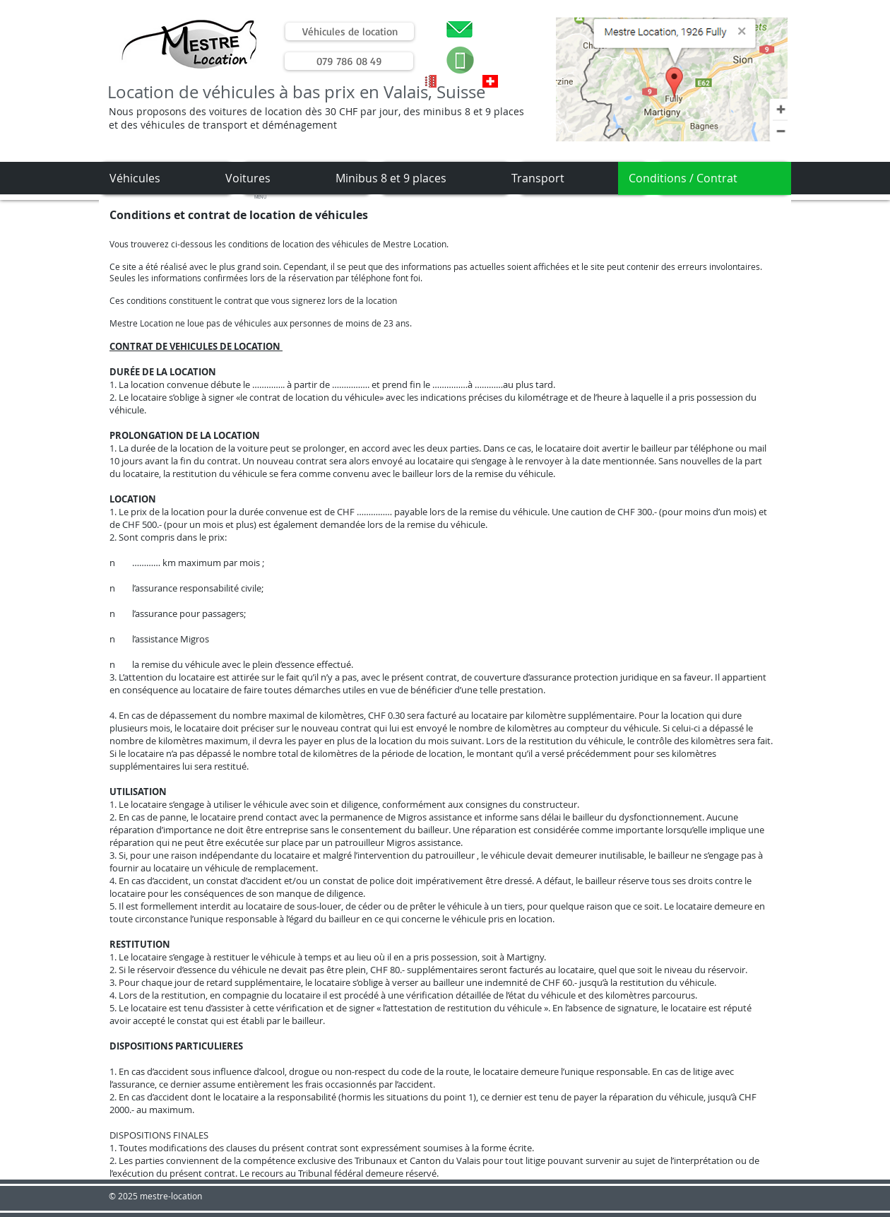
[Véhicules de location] (349, 31)
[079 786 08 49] (349, 61)
